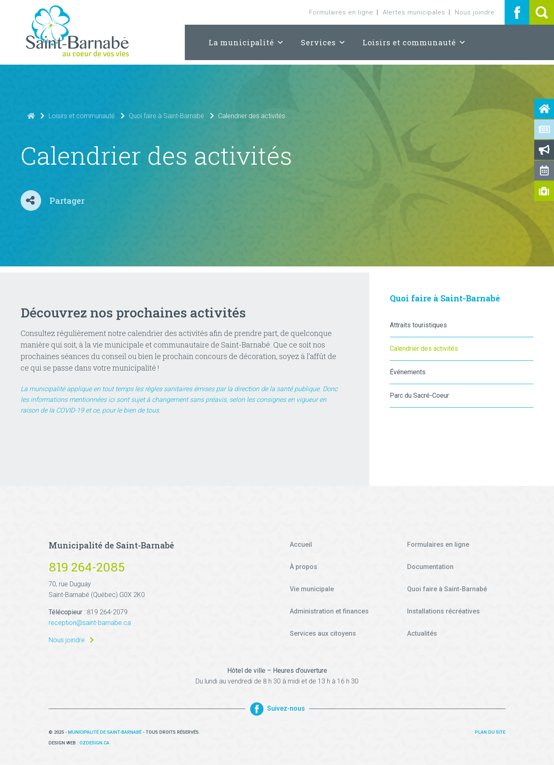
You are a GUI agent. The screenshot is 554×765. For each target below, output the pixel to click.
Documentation (430, 567)
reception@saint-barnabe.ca (90, 623)
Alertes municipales (414, 12)
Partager (66, 200)
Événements (408, 372)
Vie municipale (312, 589)
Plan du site (490, 732)
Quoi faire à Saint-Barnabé (166, 116)
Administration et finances (329, 611)
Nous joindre (475, 12)
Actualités (422, 633)
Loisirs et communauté (414, 42)
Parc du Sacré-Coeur (419, 395)
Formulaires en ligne (341, 12)
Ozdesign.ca (94, 743)
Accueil (301, 544)
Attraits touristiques (418, 325)
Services (323, 42)
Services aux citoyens (323, 633)
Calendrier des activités (424, 348)
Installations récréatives (443, 611)
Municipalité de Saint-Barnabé (105, 732)
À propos (303, 567)
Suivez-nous (277, 709)
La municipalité (246, 42)
